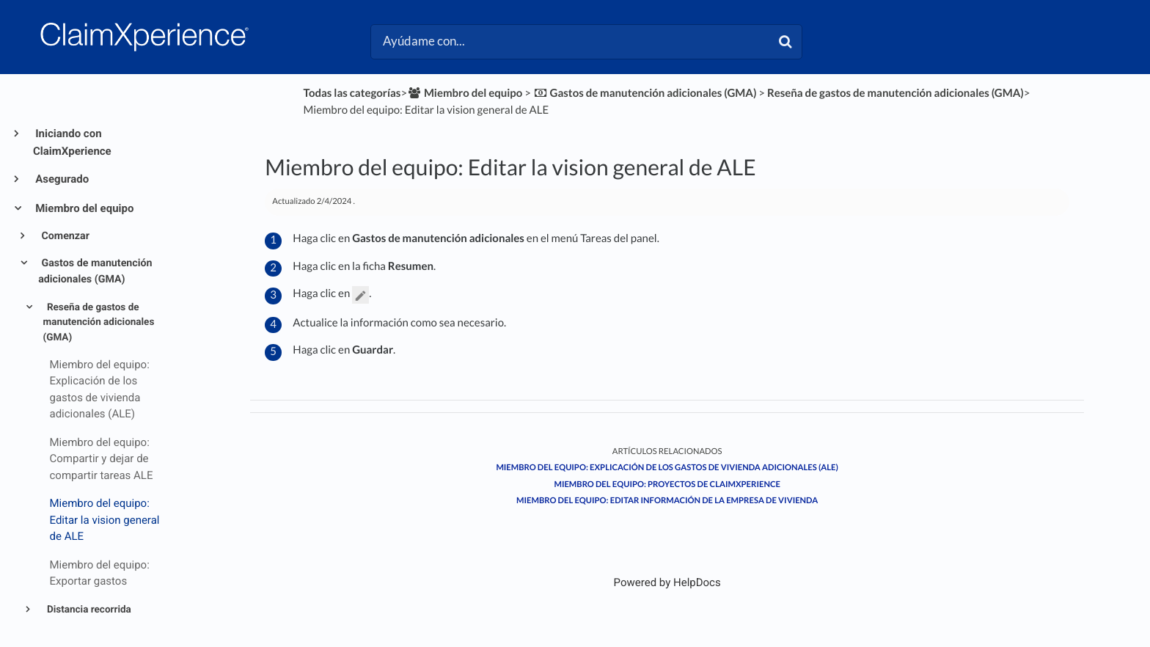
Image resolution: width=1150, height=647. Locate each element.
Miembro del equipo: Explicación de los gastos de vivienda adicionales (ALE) (667, 467)
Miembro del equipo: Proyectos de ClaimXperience (667, 484)
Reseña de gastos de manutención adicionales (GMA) (99, 322)
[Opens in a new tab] (667, 582)
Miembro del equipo (83, 208)
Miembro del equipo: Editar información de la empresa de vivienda (667, 500)
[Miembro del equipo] (464, 93)
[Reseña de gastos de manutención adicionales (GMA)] (895, 93)
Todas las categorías (352, 93)
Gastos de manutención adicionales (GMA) (95, 271)
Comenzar (64, 236)
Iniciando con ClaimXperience (72, 142)
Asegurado (61, 179)
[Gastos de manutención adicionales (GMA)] (645, 93)
